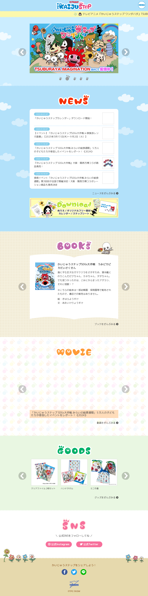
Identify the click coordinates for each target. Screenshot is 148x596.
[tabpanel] (74, 48)
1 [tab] (60, 78)
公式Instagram (58, 545)
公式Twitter (89, 545)
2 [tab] (67, 78)
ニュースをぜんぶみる (105, 193)
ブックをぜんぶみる (106, 324)
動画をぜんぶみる (107, 423)
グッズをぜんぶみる (106, 498)
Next (125, 52)
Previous (22, 52)
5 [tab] (87, 78)
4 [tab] (81, 78)
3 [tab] (74, 78)
